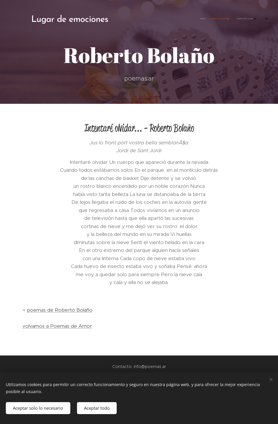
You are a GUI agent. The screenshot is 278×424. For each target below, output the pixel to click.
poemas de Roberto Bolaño (59, 310)
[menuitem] (206, 19)
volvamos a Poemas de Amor (57, 326)
